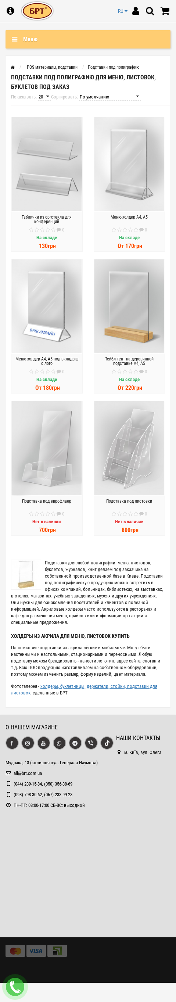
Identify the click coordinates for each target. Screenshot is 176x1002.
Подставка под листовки (129, 501)
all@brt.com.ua (28, 773)
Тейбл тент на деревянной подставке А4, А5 (129, 361)
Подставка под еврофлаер (46, 501)
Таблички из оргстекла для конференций (47, 219)
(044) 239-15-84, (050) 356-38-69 (43, 784)
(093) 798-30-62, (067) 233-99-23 (43, 794)
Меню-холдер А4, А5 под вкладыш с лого (46, 361)
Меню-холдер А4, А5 (129, 217)
